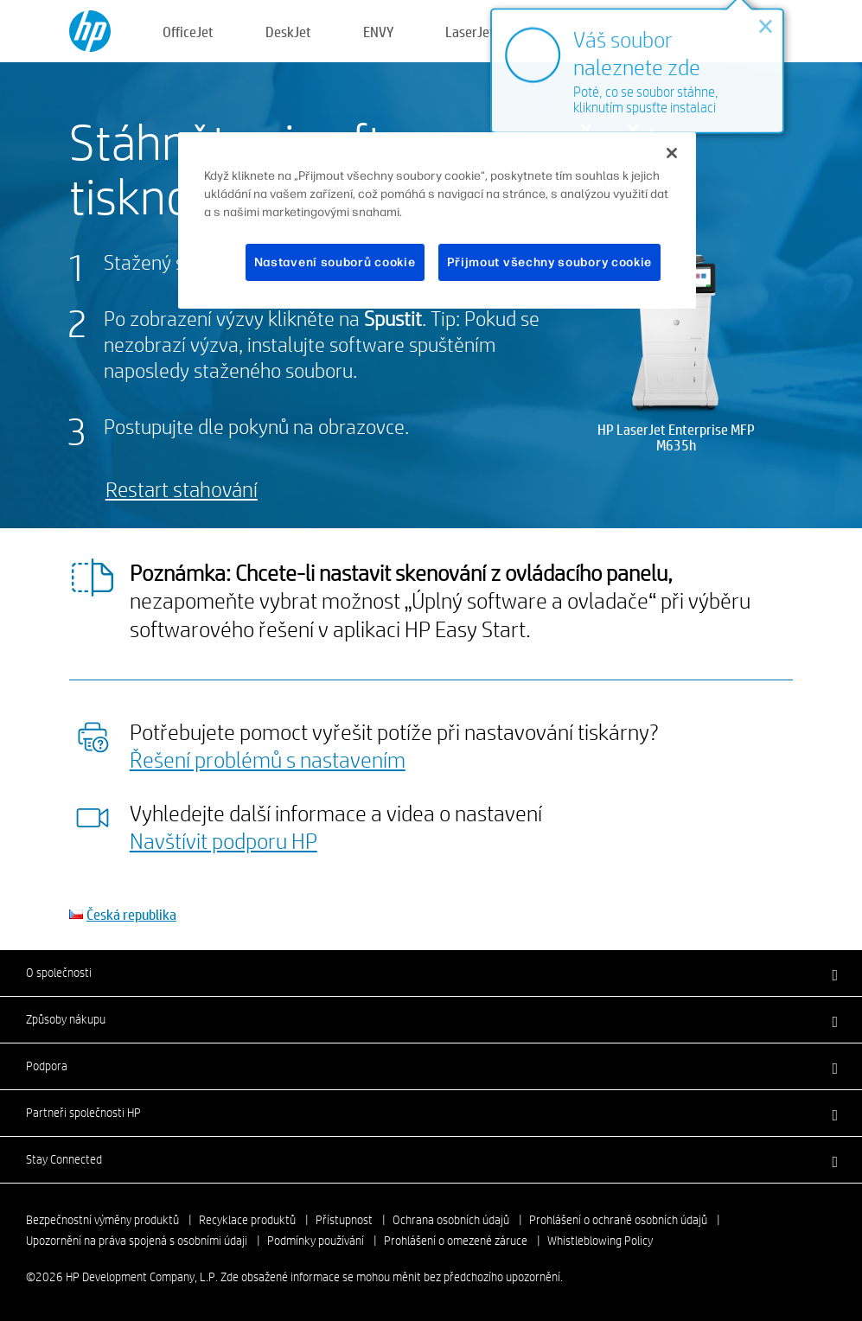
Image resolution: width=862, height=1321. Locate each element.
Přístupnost (344, 1220)
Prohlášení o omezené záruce (455, 1240)
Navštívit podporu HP (223, 840)
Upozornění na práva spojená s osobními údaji (136, 1240)
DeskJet (288, 31)
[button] (431, 972)
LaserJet (470, 31)
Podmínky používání (315, 1240)
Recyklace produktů (247, 1220)
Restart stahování (181, 488)
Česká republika (131, 914)
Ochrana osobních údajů (451, 1220)
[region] (436, 221)
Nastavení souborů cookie (335, 262)
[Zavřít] (672, 153)
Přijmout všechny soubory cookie (550, 262)
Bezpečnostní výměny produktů (102, 1220)
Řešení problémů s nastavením (267, 759)
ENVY (378, 31)
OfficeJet (188, 31)
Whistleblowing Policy (600, 1240)
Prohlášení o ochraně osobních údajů (618, 1220)
